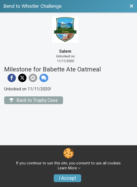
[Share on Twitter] (22, 78)
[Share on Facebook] (12, 78)
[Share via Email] (33, 78)
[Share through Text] (43, 78)
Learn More (67, 168)
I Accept (67, 178)
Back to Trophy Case (33, 100)
